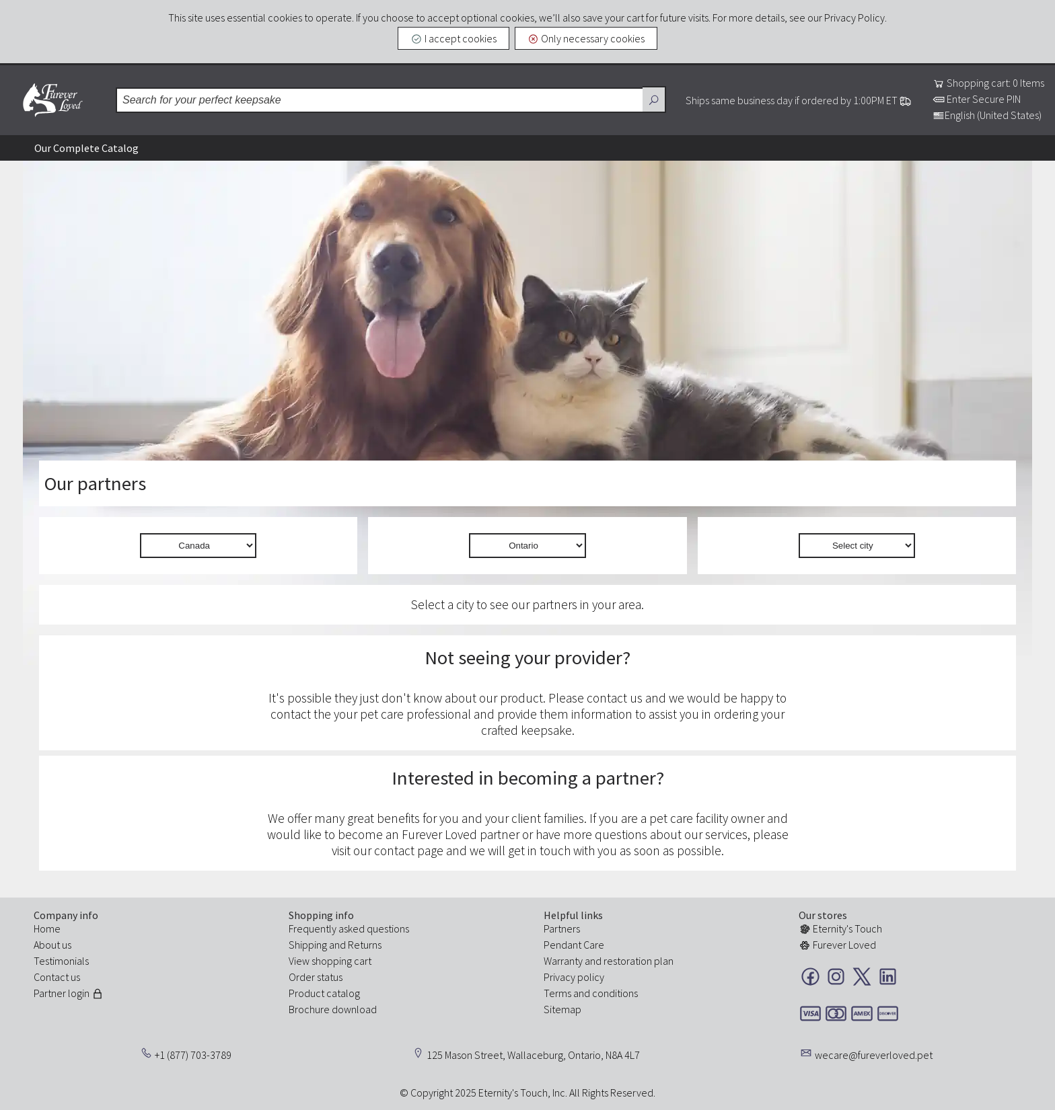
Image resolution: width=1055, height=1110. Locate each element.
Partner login (69, 993)
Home (47, 928)
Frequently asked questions (349, 928)
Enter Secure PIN (977, 99)
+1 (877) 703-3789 (193, 1055)
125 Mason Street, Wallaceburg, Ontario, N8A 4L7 (533, 1055)
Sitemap (562, 1009)
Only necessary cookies (586, 38)
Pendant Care (574, 944)
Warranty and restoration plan (609, 960)
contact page (408, 850)
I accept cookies (453, 38)
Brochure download (333, 1009)
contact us (615, 698)
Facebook (810, 976)
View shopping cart (330, 960)
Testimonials (61, 960)
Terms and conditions (591, 993)
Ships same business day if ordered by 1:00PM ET (799, 100)
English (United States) (987, 115)
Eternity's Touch (840, 928)
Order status (315, 977)
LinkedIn (888, 976)
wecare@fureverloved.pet (874, 1055)
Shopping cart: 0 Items (988, 82)
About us (52, 944)
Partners (562, 928)
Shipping (308, 944)
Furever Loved (52, 100)
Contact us (57, 977)
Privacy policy (574, 977)
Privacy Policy (854, 17)
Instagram (836, 976)
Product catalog (324, 993)
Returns (364, 944)
